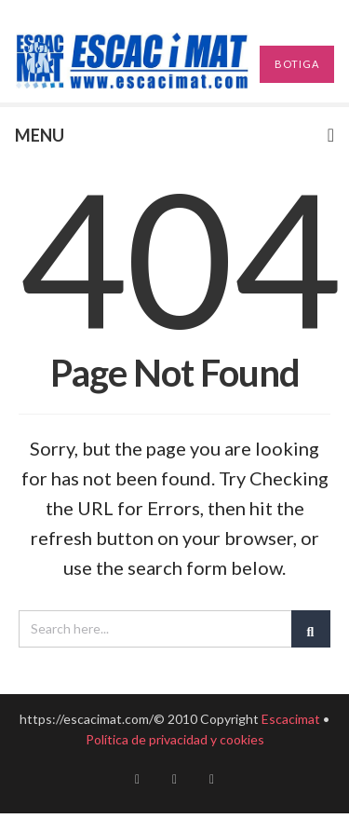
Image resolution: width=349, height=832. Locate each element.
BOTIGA (297, 64)
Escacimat (291, 719)
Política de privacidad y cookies (175, 739)
